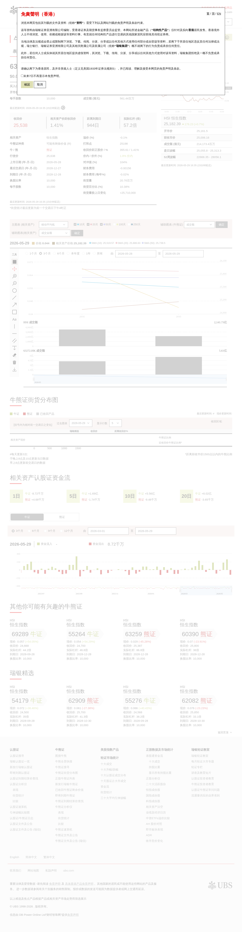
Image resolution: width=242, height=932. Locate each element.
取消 (40, 84)
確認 (27, 84)
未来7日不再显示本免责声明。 (41, 76)
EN (219, 13)
